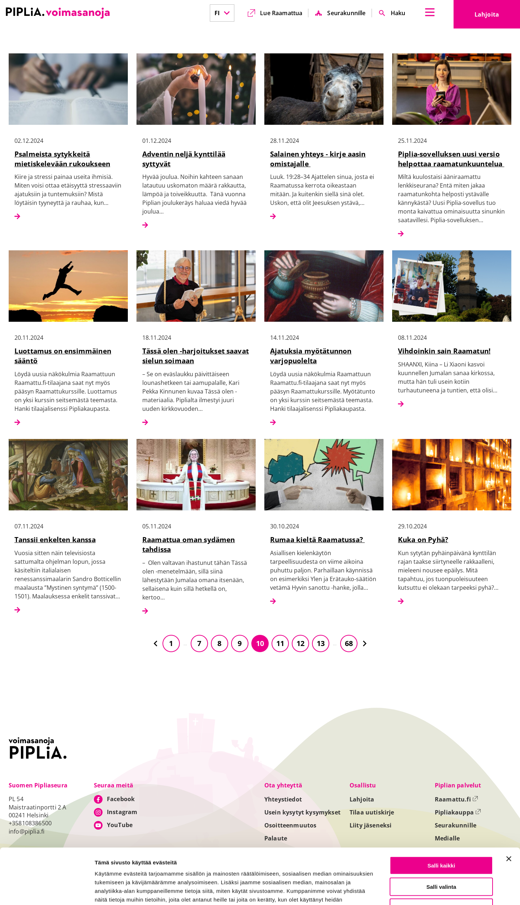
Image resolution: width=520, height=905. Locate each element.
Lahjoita (497, 16)
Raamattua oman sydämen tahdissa (188, 544)
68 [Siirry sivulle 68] (349, 643)
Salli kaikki (441, 810)
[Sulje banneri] (508, 803)
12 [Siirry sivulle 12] (300, 643)
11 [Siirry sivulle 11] (280, 643)
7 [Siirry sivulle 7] (199, 643)
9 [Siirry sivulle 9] (240, 643)
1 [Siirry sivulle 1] (171, 643)
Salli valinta (441, 831)
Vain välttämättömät (441, 852)
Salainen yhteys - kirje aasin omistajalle (318, 158)
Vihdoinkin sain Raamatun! (444, 351)
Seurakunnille (346, 13)
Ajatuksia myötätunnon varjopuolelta (310, 355)
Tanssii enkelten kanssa (55, 539)
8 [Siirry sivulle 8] (219, 643)
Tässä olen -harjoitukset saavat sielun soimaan (195, 355)
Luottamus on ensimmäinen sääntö (62, 355)
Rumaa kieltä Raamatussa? (317, 539)
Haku (398, 13)
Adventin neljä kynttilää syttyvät (183, 158)
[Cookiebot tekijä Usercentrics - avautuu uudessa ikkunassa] (46, 891)
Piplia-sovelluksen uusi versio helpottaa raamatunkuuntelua (451, 158)
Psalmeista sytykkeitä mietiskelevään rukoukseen (62, 158)
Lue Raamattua (281, 13)
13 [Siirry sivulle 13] (321, 643)
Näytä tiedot (386, 891)
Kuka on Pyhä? (423, 539)
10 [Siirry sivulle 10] (260, 643)
